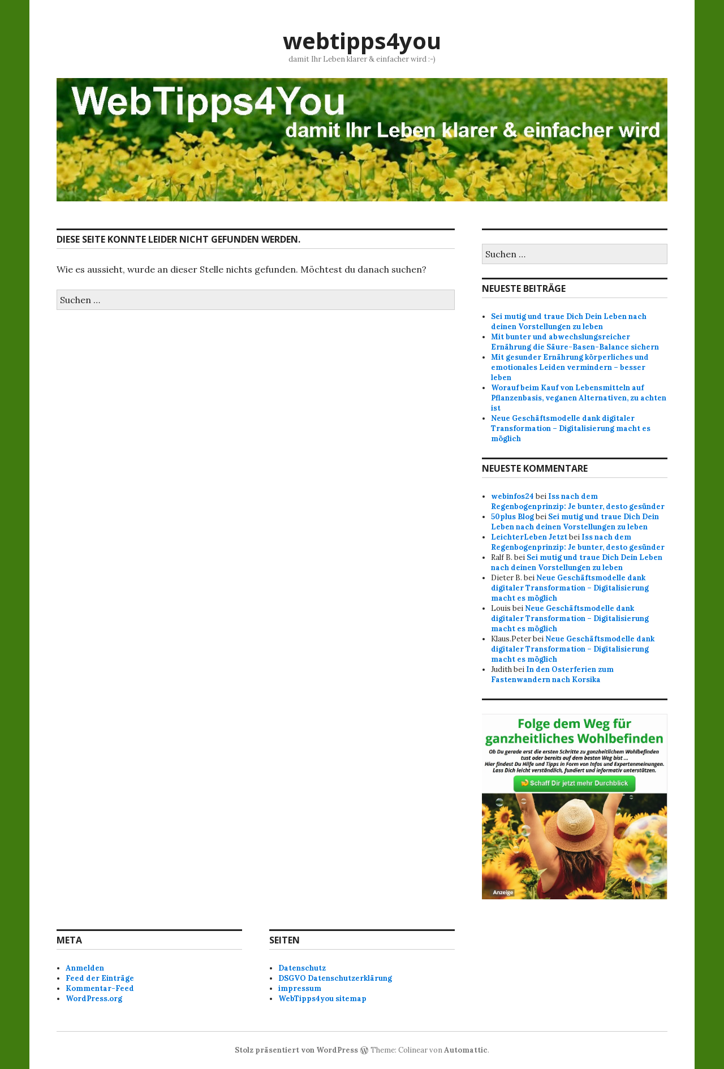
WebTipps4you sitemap (322, 998)
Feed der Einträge (100, 978)
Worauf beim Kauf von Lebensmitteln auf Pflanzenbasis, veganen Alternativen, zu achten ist (578, 398)
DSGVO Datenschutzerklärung (335, 978)
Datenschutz (302, 968)
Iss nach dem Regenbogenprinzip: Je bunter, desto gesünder (578, 501)
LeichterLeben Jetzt (529, 537)
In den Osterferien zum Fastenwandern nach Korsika (552, 674)
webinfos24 (512, 496)
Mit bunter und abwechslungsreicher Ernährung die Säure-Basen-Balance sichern (575, 342)
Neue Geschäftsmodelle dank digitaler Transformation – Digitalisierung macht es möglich (570, 428)
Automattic (466, 1050)
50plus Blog (512, 516)
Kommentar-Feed (100, 988)
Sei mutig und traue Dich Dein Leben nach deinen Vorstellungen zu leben (569, 321)
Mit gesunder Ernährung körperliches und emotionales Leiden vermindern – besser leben (570, 367)
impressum (299, 988)
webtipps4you (362, 40)
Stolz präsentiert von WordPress (296, 1050)
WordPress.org (94, 998)
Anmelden (85, 968)
